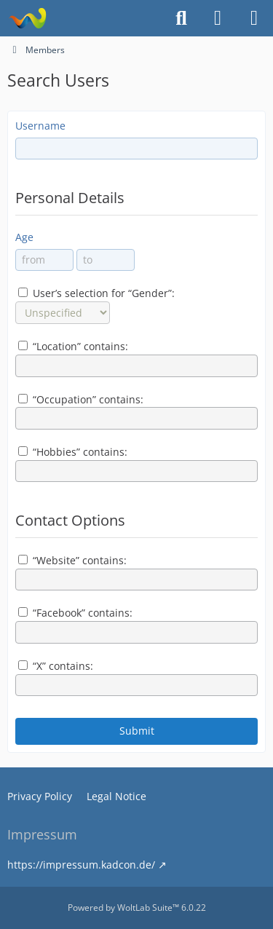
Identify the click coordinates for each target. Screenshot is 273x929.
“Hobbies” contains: (72, 452)
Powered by (137, 907)
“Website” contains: (72, 560)
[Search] (181, 18)
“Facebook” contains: (75, 613)
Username (40, 126)
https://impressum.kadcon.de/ (81, 864)
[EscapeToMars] (27, 18)
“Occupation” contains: (80, 399)
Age (24, 237)
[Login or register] (217, 18)
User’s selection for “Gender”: (96, 293)
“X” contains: (55, 666)
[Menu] (254, 18)
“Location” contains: (73, 346)
